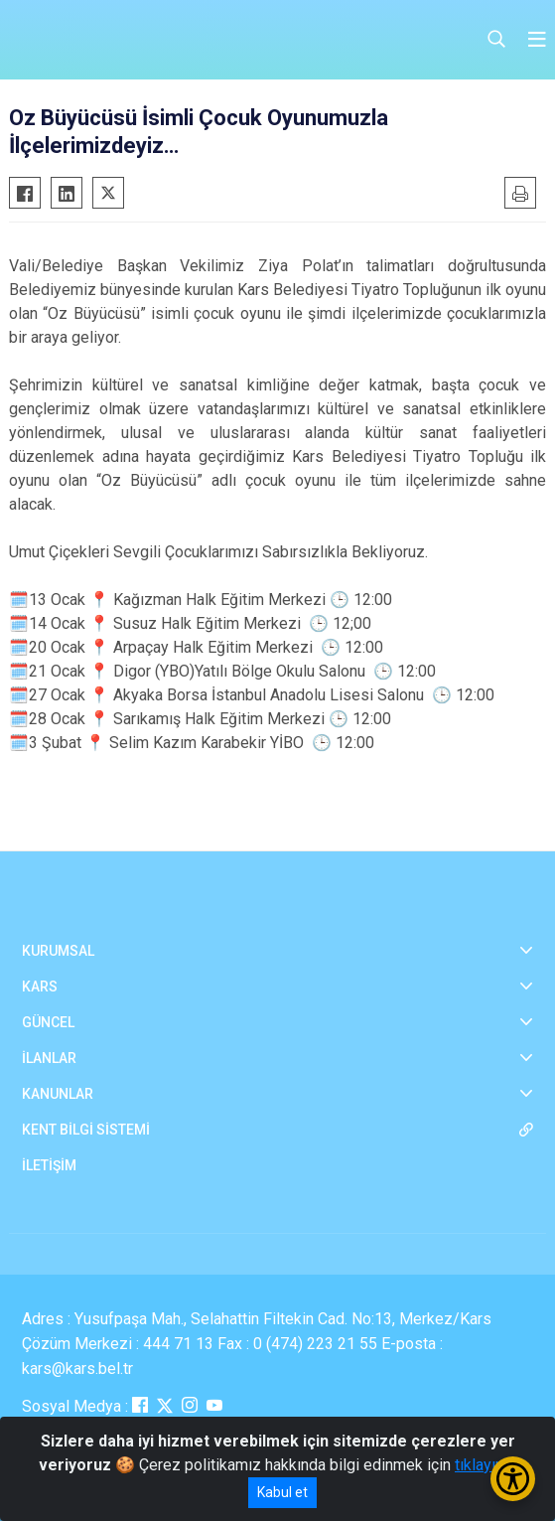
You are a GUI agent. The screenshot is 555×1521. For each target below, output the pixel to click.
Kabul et (282, 1492)
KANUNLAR (57, 1094)
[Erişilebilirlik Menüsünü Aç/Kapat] (512, 1478)
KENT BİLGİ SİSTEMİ (86, 1130)
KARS (40, 986)
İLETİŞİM (49, 1165)
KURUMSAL (58, 951)
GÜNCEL (48, 1022)
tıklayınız (485, 1464)
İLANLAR (49, 1058)
